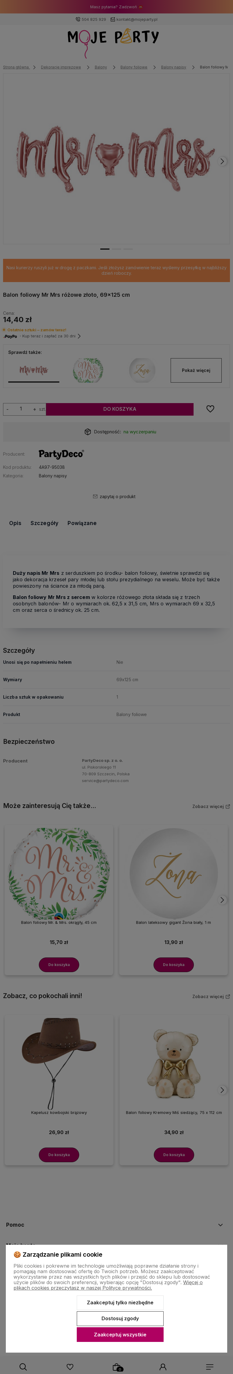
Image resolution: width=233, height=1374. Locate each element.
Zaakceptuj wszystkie (120, 1335)
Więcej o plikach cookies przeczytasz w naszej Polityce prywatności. (108, 1285)
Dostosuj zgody (120, 1318)
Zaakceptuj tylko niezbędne (120, 1302)
